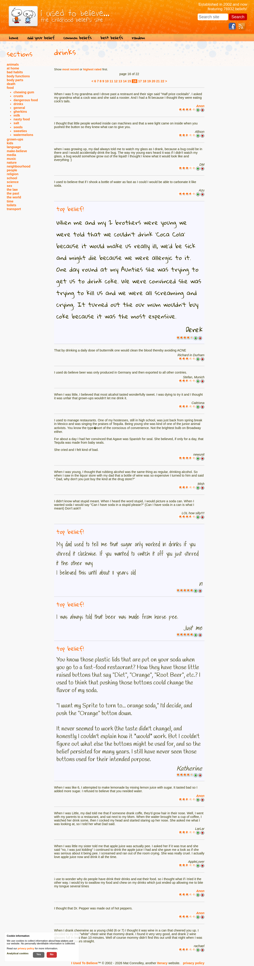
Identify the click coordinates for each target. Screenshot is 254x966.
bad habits (15, 72)
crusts (18, 96)
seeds (18, 127)
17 (140, 81)
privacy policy (193, 963)
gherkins (20, 111)
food (10, 87)
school (12, 178)
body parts (15, 80)
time (10, 201)
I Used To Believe (84, 963)
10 (107, 81)
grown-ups (15, 139)
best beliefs (112, 37)
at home (13, 68)
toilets (11, 205)
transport (14, 209)
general (19, 108)
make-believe (17, 151)
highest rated (92, 69)
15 (129, 81)
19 (149, 81)
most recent (70, 69)
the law (12, 189)
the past (13, 193)
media (11, 155)
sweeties (20, 131)
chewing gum (24, 92)
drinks (18, 104)
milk (17, 115)
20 (153, 81)
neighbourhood (18, 166)
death (11, 84)
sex (9, 186)
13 (120, 81)
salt (16, 123)
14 (125, 81)
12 (116, 81)
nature (12, 162)
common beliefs (78, 37)
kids (10, 143)
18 (144, 81)
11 (111, 81)
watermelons (23, 135)
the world (14, 197)
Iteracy (162, 963)
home (13, 37)
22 (162, 81)
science (12, 182)
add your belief (41, 37)
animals (13, 64)
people (12, 170)
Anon (200, 106)
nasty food (22, 119)
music (11, 159)
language (14, 147)
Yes (38, 954)
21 (158, 81)
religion (12, 174)
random (138, 37)
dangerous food (26, 100)
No (52, 954)
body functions (18, 76)
